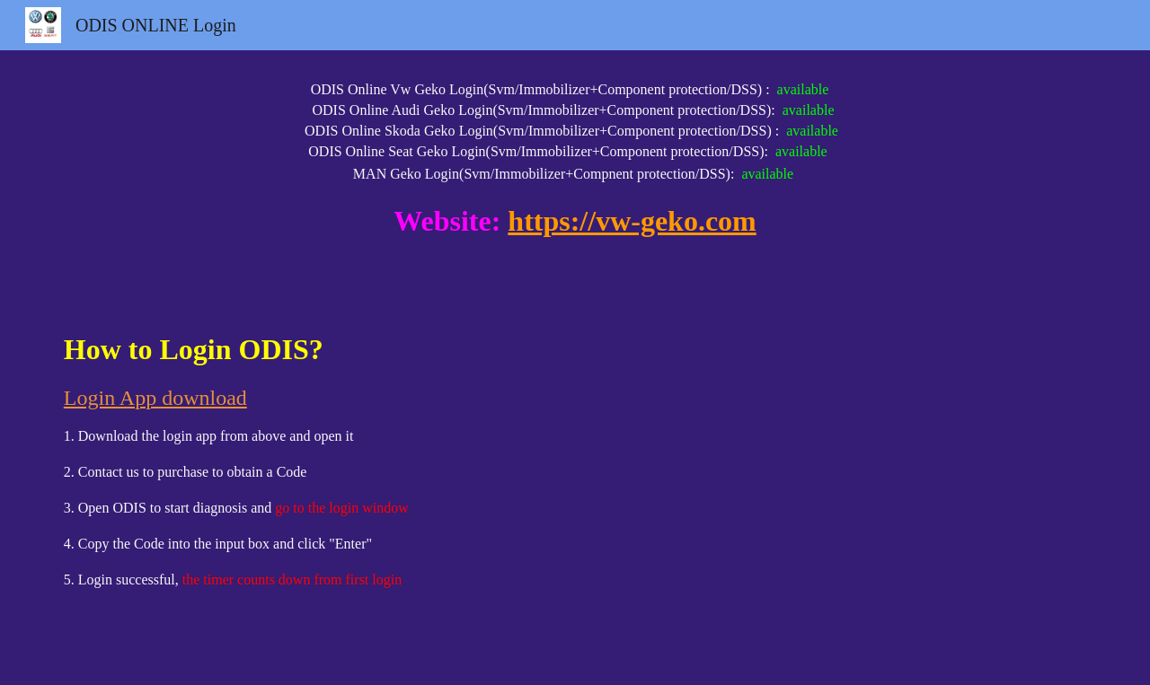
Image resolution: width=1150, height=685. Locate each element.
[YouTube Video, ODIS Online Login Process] (840, 492)
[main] (575, 174)
